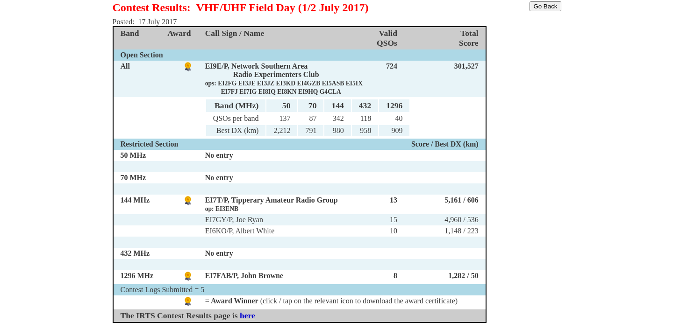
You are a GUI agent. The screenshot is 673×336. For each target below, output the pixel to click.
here (247, 315)
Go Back (545, 6)
